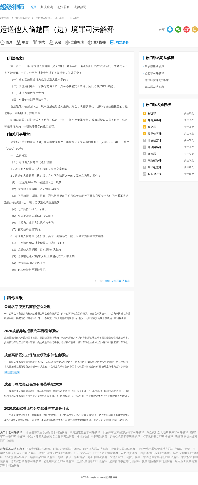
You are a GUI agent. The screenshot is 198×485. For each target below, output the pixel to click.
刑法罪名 (63, 7)
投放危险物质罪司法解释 (157, 461)
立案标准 (77, 42)
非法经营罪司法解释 (157, 80)
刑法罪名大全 (22, 17)
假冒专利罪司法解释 (117, 281)
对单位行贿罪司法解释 (67, 448)
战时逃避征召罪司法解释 (85, 432)
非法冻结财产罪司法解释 (92, 436)
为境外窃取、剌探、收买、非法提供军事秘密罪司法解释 (144, 457)
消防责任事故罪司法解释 (124, 461)
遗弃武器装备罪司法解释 (26, 461)
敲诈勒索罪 (155, 167)
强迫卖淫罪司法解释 (122, 448)
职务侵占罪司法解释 (95, 448)
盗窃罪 (152, 127)
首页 (33, 7)
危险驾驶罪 (155, 160)
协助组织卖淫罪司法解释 (59, 461)
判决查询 (46, 7)
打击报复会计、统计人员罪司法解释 (96, 453)
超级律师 (5, 17)
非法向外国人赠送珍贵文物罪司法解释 (50, 436)
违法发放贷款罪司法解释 (91, 461)
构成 (41, 42)
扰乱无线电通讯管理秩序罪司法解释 (160, 448)
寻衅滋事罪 (155, 120)
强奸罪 (152, 153)
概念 (25, 42)
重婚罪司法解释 (154, 66)
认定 (58, 42)
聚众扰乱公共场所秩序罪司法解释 (167, 432)
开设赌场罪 (155, 147)
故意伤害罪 (155, 133)
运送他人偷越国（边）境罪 (50, 17)
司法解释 (122, 42)
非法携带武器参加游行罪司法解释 (46, 432)
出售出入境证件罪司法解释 (55, 453)
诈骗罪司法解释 (154, 86)
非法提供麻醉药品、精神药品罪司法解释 (30, 457)
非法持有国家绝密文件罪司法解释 (123, 432)
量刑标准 (99, 42)
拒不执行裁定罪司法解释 (158, 436)
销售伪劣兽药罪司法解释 (125, 436)
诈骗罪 (152, 113)
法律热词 (80, 7)
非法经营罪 (155, 140)
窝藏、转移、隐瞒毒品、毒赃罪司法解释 (82, 457)
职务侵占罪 (155, 174)
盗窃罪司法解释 (154, 73)
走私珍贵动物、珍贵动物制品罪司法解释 (146, 453)
